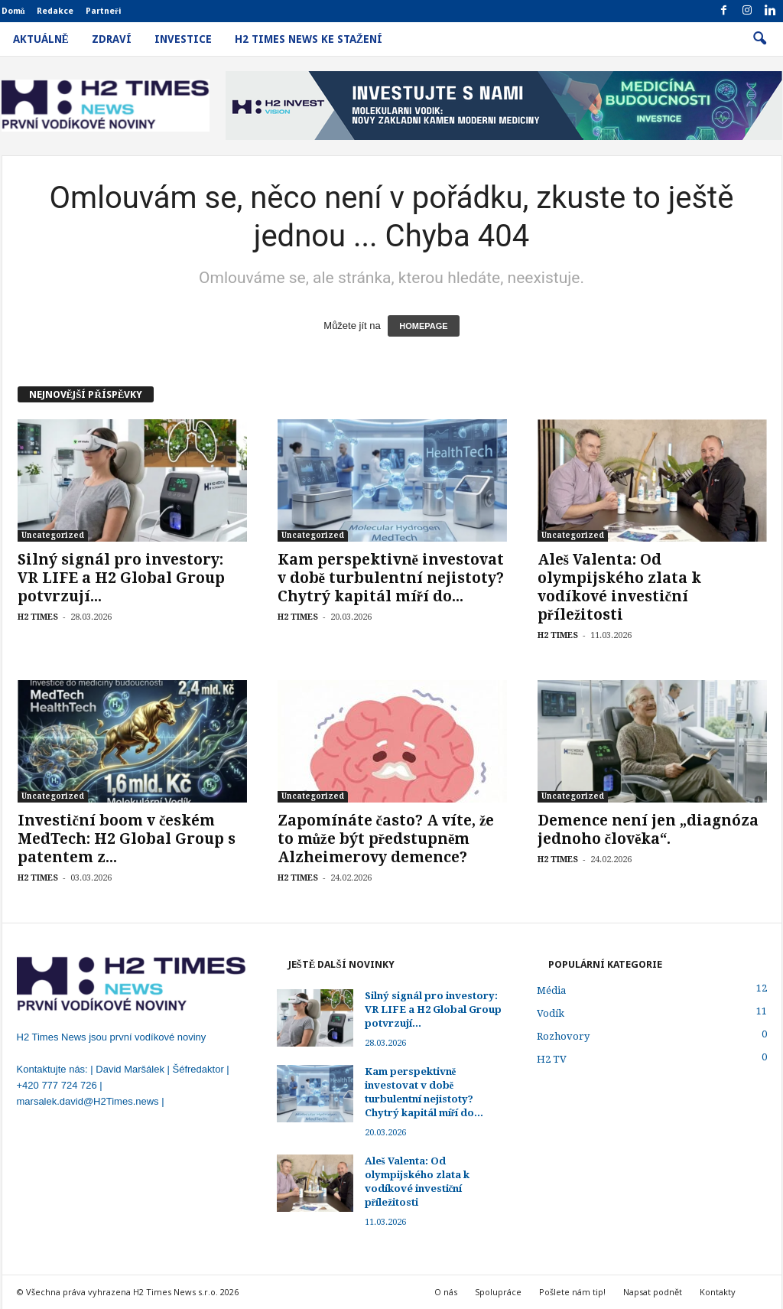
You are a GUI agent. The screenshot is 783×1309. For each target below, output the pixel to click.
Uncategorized (52, 535)
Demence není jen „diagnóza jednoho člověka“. (648, 830)
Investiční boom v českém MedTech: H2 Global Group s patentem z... (127, 839)
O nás (445, 1292)
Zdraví (112, 39)
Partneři (104, 11)
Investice (183, 39)
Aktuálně (41, 39)
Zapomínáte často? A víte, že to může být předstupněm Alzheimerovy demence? (386, 839)
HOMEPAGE (423, 326)
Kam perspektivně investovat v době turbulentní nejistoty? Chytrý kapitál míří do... (391, 578)
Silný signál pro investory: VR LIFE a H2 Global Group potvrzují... (121, 578)
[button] (759, 39)
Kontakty (718, 1292)
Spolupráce (498, 1292)
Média (551, 990)
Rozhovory (563, 1036)
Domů (13, 11)
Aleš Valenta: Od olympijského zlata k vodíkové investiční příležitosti (619, 587)
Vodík (550, 1013)
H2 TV (552, 1059)
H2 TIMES (38, 617)
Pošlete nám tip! (572, 1292)
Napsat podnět (652, 1292)
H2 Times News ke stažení (308, 39)
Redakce (55, 11)
